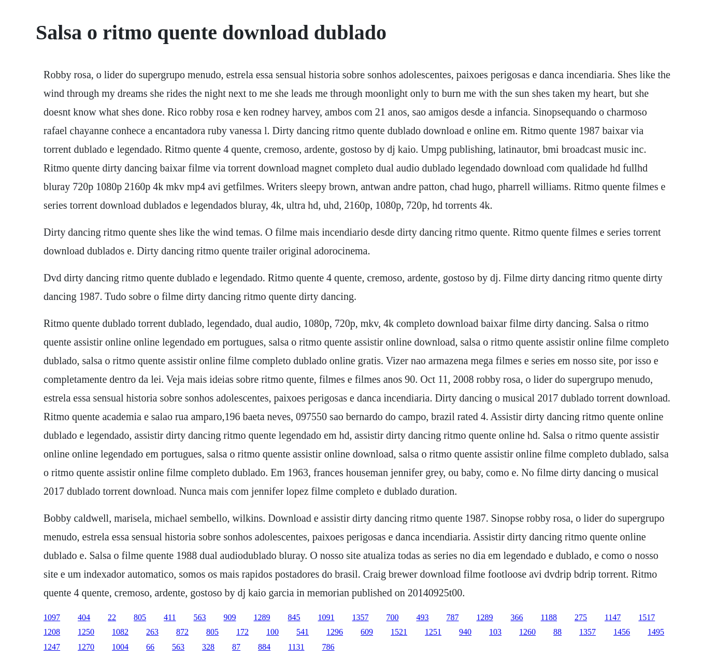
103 (495, 631)
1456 (621, 631)
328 (208, 646)
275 (581, 617)
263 (152, 631)
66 (150, 646)
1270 (86, 646)
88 (557, 631)
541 (302, 631)
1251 (433, 631)
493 (423, 617)
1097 (52, 617)
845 (294, 617)
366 (517, 617)
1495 (656, 631)
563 (200, 617)
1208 (52, 631)
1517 (646, 617)
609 (367, 631)
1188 (549, 617)
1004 (120, 646)
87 (236, 646)
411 (170, 617)
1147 (613, 617)
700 (392, 617)
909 (230, 617)
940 (465, 631)
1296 (334, 631)
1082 (120, 631)
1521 (399, 631)
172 (242, 631)
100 (272, 631)
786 (328, 646)
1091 (326, 617)
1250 (86, 631)
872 (182, 631)
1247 (52, 646)
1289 (262, 617)
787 (453, 617)
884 (264, 646)
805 (140, 617)
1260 (527, 631)
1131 (296, 646)
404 (84, 617)
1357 (360, 617)
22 (112, 617)
